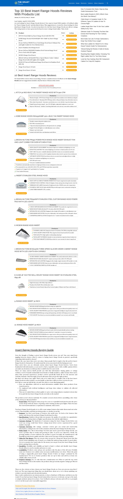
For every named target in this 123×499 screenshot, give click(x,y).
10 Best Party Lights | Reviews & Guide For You (30, 491)
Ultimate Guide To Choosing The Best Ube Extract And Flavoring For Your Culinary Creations (94, 34)
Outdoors (90, 3)
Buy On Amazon (71, 35)
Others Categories (100, 3)
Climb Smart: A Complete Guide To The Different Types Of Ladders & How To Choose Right (93, 21)
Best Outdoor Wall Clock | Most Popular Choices (30, 494)
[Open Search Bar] (107, 3)
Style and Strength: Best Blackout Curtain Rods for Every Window (36, 488)
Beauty (78, 3)
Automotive (72, 3)
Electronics (84, 3)
